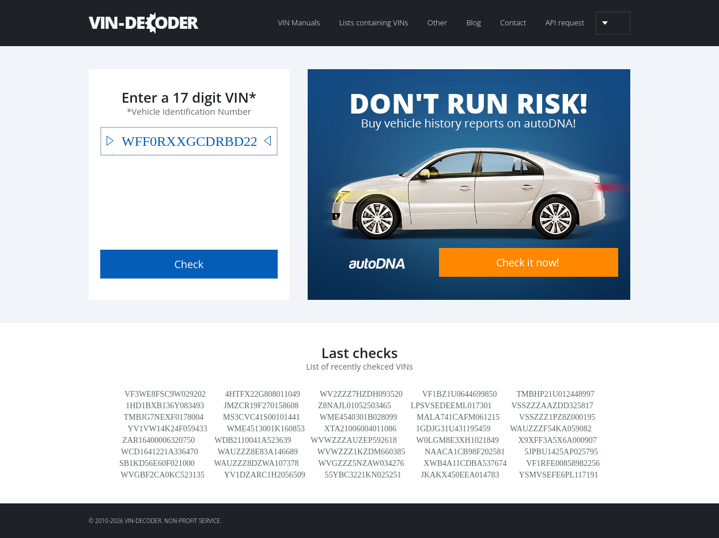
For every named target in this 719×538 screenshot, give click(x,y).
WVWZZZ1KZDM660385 (361, 451)
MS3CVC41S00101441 (261, 417)
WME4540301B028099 (359, 417)
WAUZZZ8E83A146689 (258, 451)
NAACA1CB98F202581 (465, 451)
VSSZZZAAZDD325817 (552, 405)
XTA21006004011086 (360, 428)
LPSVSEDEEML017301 (451, 405)
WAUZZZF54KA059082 (551, 428)
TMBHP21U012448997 (556, 394)
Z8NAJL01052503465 (354, 405)
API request (565, 22)
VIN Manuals (299, 22)
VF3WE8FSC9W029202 (165, 394)
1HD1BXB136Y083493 (165, 405)
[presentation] (187, 200)
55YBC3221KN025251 (363, 475)
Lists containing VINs (373, 22)
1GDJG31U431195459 (453, 428)
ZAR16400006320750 (158, 440)
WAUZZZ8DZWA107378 (256, 463)
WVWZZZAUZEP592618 (353, 440)
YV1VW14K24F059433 (167, 428)
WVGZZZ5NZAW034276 (361, 463)
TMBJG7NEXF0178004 (163, 417)
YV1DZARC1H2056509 (264, 475)
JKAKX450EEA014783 (460, 475)
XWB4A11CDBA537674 (464, 463)
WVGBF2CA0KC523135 (163, 475)
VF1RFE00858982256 (563, 463)
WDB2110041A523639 (252, 440)
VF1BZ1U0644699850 (459, 394)
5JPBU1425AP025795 (561, 451)
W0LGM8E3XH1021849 (458, 440)
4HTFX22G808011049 (262, 394)
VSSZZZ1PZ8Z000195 (557, 417)
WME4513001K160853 (266, 428)
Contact (513, 22)
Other (437, 22)
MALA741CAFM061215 (458, 417)
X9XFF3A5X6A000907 (558, 440)
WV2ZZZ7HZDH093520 (361, 394)
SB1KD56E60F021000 (157, 463)
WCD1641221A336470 (159, 451)
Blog (473, 22)
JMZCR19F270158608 (261, 405)
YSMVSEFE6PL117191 (559, 475)
